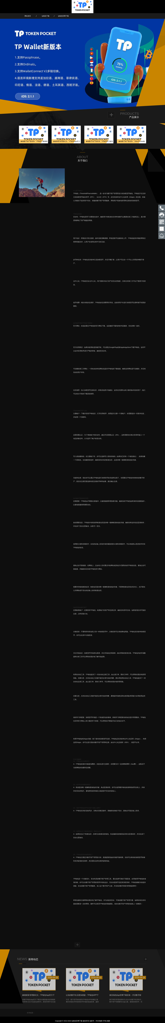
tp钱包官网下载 (63, 16)
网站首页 (28, 16)
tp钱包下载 (45, 16)
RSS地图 (99, 1021)
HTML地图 (106, 1021)
